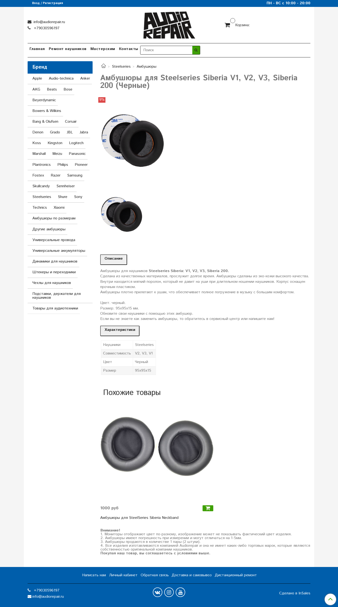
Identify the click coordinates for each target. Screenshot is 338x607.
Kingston (55, 143)
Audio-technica (61, 78)
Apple (37, 78)
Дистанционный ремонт (236, 575)
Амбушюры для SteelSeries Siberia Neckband (139, 518)
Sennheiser (65, 186)
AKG (36, 89)
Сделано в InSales (294, 593)
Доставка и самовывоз (192, 575)
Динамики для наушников (54, 261)
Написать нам (94, 575)
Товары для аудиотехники (55, 308)
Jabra (84, 132)
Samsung (74, 175)
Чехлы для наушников (51, 283)
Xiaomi (59, 207)
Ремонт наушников (68, 49)
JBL (70, 132)
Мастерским (102, 49)
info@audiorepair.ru (48, 22)
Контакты (128, 49)
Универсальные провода (53, 240)
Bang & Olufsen (45, 121)
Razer (55, 175)
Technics (39, 207)
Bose (68, 89)
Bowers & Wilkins (46, 111)
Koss (36, 143)
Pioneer (81, 164)
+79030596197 (46, 28)
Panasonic (77, 154)
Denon (37, 132)
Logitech (76, 143)
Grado (55, 132)
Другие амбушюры (48, 229)
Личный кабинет (123, 575)
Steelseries (121, 66)
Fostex (38, 175)
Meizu (57, 154)
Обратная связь (155, 575)
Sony (78, 197)
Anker (85, 78)
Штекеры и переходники (54, 272)
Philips (62, 164)
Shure (62, 197)
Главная (37, 49)
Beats (52, 89)
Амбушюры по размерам (53, 218)
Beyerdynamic (44, 100)
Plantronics (41, 164)
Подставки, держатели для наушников (56, 295)
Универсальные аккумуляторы (58, 250)
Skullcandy (41, 186)
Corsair (71, 121)
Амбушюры (146, 66)
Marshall (39, 154)
